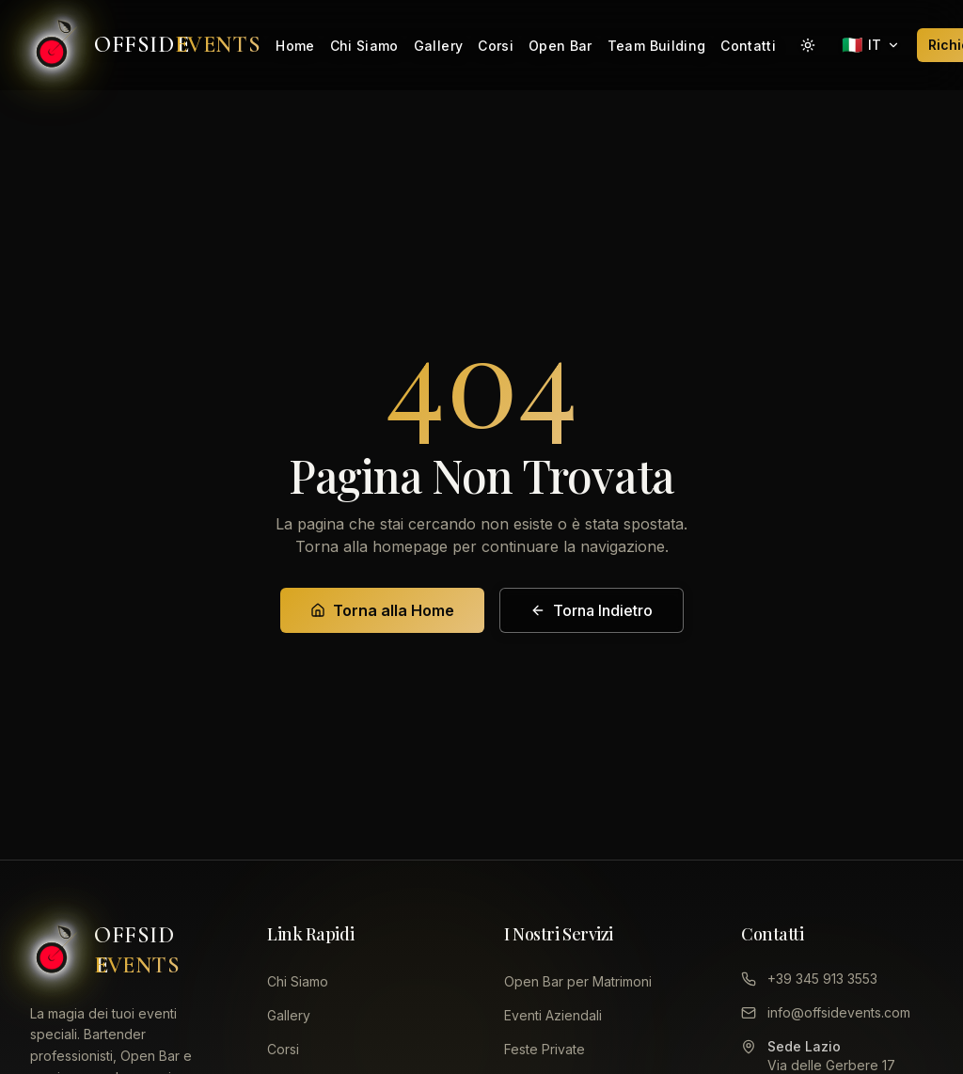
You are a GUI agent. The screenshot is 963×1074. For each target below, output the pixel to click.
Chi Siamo (364, 46)
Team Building (657, 46)
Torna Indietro (591, 610)
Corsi (495, 46)
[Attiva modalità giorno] (808, 45)
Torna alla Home (382, 610)
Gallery (438, 46)
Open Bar (560, 46)
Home (295, 46)
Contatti (748, 46)
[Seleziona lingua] (870, 45)
